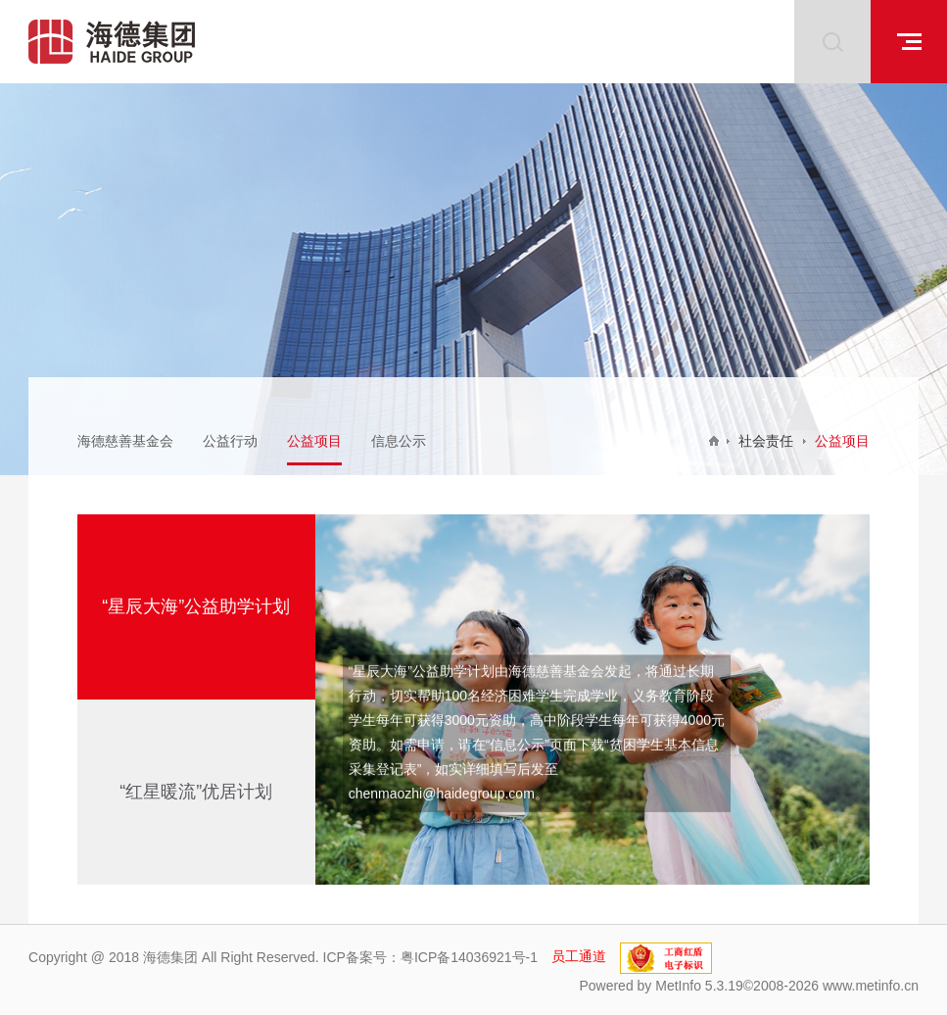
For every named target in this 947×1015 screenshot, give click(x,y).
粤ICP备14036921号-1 (469, 956)
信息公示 (398, 441)
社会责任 (765, 441)
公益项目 (314, 441)
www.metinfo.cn (871, 985)
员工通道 (578, 956)
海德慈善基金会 (125, 441)
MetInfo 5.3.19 (699, 985)
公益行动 (230, 441)
